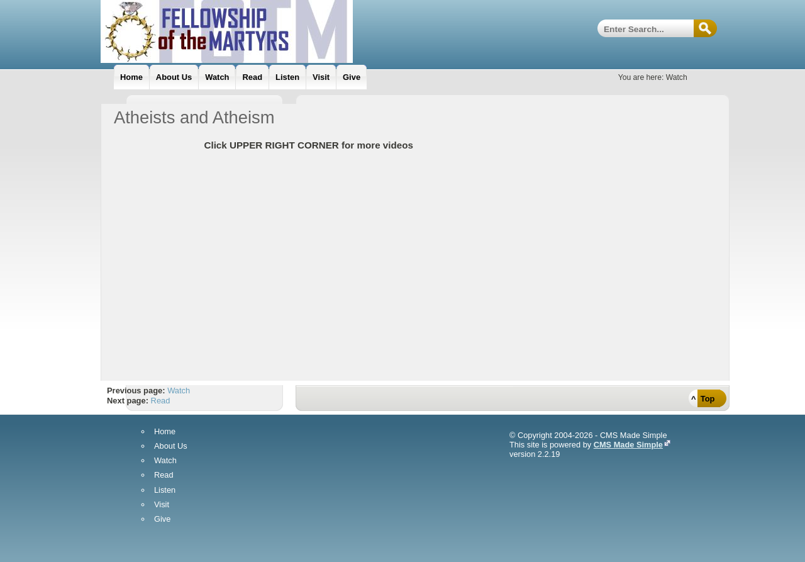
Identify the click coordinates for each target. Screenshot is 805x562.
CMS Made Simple (628, 444)
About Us (170, 446)
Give (162, 519)
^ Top (702, 398)
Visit (161, 505)
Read (160, 400)
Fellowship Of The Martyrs (258, 31)
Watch (178, 390)
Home (164, 432)
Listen (164, 490)
